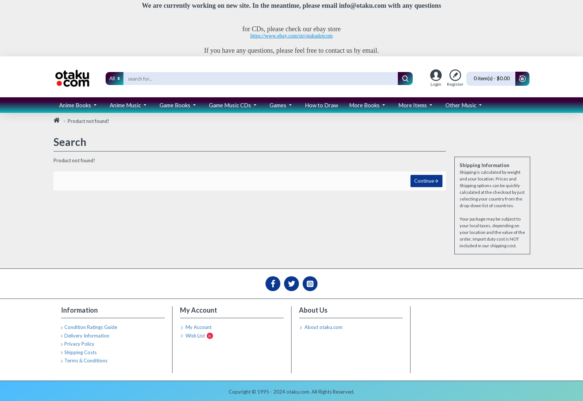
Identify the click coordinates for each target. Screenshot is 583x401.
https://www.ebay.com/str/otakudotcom (291, 36)
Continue (423, 182)
